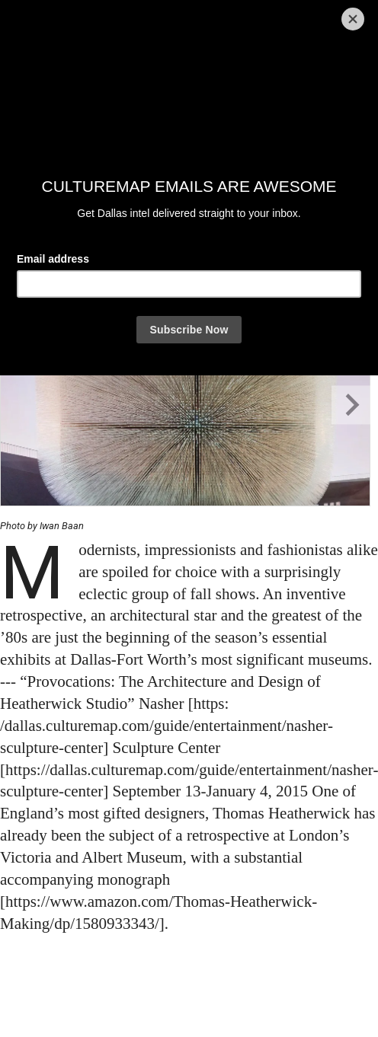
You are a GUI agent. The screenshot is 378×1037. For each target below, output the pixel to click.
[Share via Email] (108, 282)
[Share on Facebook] (28, 282)
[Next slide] (351, 404)
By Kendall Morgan (47, 252)
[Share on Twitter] (70, 282)
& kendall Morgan (123, 252)
